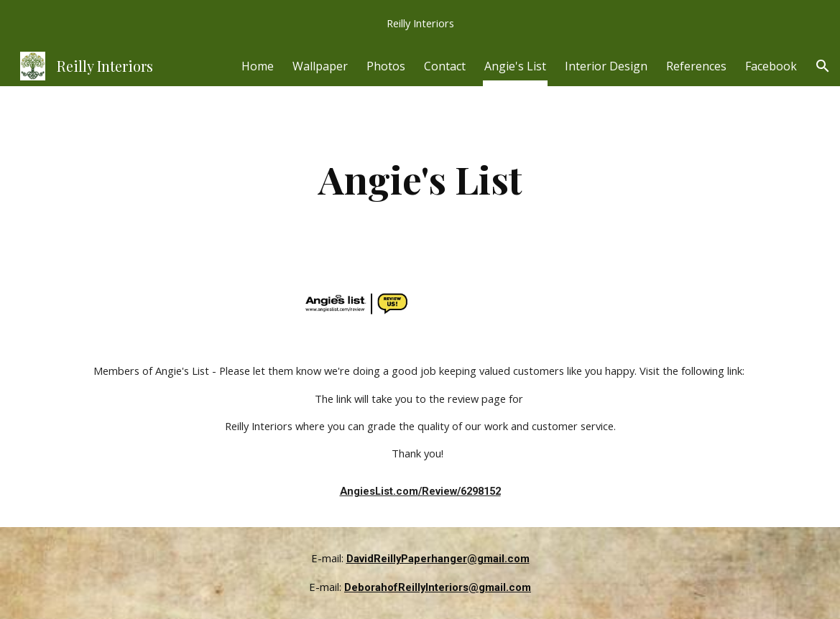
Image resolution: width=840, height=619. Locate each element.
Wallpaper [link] (320, 66)
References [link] (696, 66)
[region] (420, 23)
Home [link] (257, 66)
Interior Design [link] (606, 66)
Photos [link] (385, 66)
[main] (419, 179)
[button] (823, 66)
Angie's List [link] (515, 66)
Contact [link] (445, 66)
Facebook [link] (771, 66)
